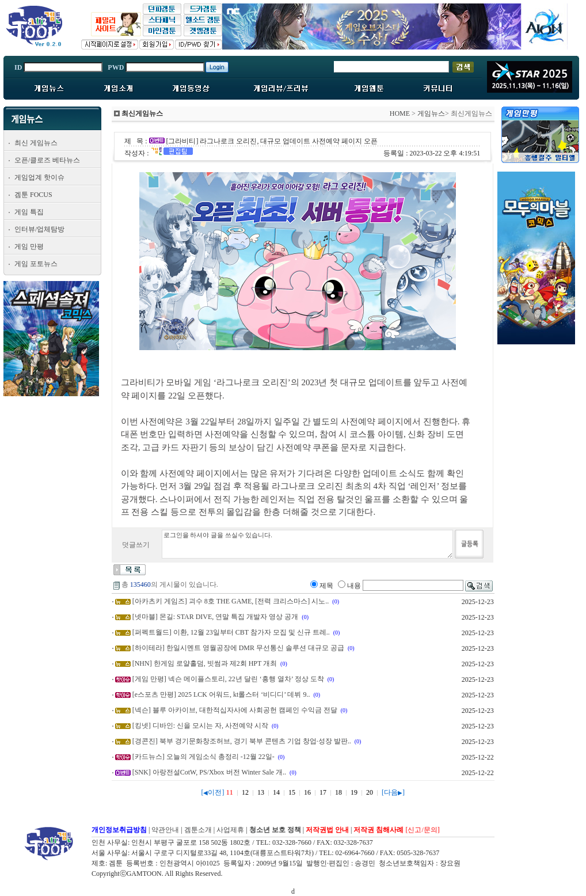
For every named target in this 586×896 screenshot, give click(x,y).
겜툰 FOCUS (33, 195)
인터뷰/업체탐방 (39, 229)
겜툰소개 (198, 830)
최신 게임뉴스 (36, 143)
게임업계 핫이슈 (39, 177)
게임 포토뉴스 (36, 264)
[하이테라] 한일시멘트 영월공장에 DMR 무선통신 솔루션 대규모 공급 (238, 648)
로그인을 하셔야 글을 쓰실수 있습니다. (307, 544)
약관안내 (165, 830)
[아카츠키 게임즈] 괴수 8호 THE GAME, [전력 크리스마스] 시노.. (230, 601)
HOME (400, 113)
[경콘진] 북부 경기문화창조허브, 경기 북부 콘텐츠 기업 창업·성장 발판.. (241, 741)
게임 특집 (29, 212)
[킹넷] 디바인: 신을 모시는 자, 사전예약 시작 (200, 726)
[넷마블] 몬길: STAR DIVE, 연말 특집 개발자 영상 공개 (215, 617)
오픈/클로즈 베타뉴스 (47, 160)
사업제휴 (230, 830)
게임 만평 (29, 246)
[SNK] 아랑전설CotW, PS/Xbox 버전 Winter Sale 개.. (209, 772)
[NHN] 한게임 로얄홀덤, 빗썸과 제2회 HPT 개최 (204, 663)
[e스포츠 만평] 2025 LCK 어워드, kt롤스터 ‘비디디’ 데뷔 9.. (221, 694)
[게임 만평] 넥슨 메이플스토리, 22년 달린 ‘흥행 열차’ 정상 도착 (228, 679)
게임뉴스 (431, 113)
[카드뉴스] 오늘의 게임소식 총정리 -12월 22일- (203, 757)
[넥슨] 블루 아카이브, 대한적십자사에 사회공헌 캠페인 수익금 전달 (234, 710)
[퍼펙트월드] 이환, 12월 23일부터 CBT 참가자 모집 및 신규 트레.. (231, 632)
